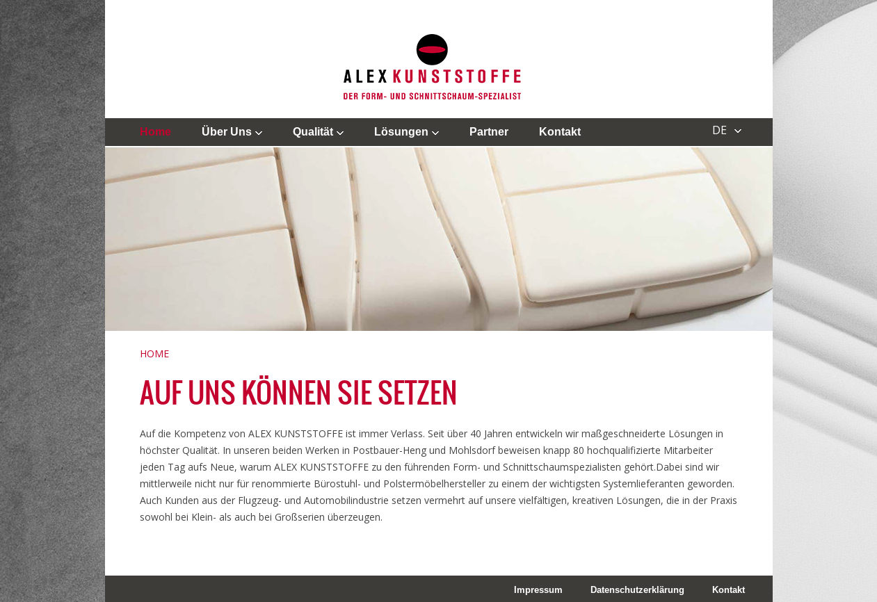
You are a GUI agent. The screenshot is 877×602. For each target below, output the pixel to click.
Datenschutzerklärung (637, 589)
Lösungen (401, 131)
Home (155, 131)
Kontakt (560, 131)
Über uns (227, 131)
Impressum (538, 589)
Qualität (313, 131)
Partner (488, 131)
